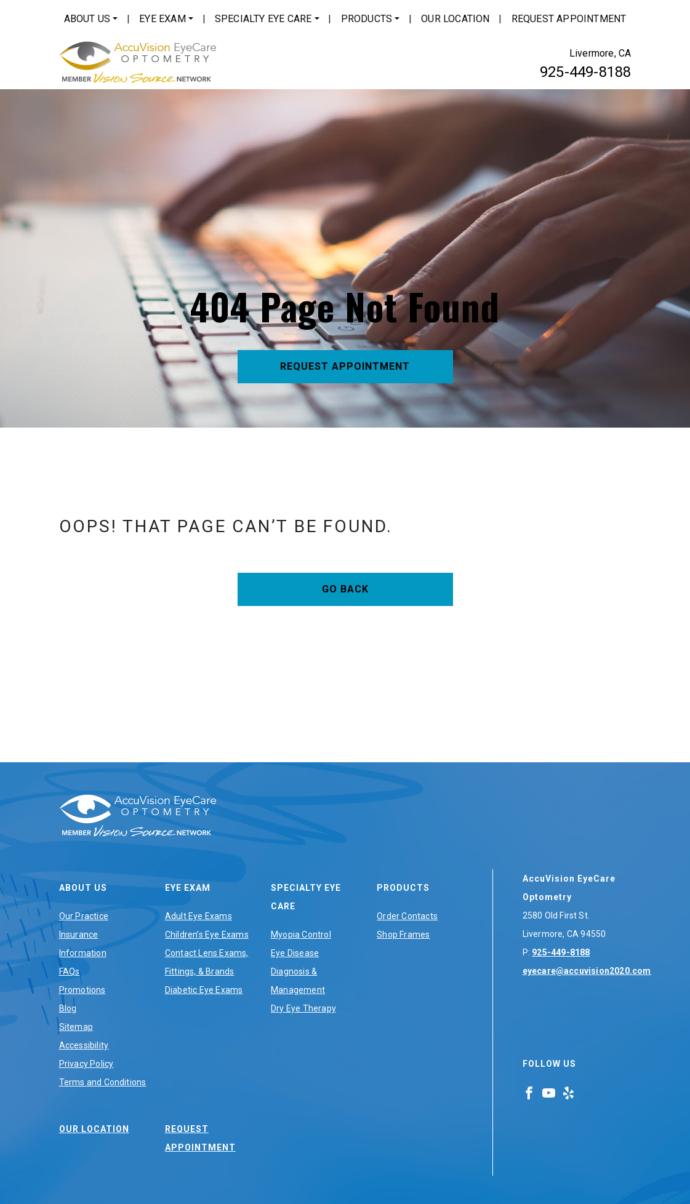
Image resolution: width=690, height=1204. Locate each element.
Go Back (345, 589)
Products (367, 19)
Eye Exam (162, 19)
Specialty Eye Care (263, 19)
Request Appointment (569, 19)
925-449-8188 (585, 72)
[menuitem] (91, 19)
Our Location (455, 19)
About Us (87, 19)
